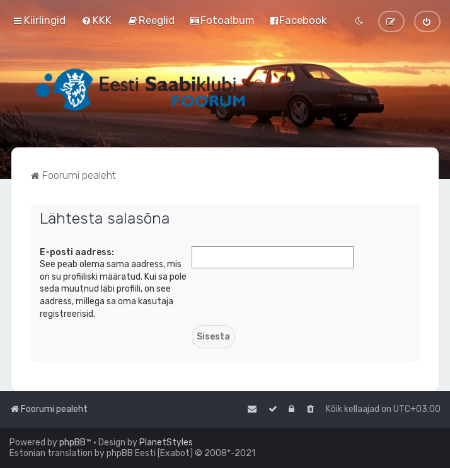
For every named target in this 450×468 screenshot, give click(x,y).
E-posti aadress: (77, 252)
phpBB (72, 442)
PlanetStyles (166, 442)
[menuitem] (96, 20)
